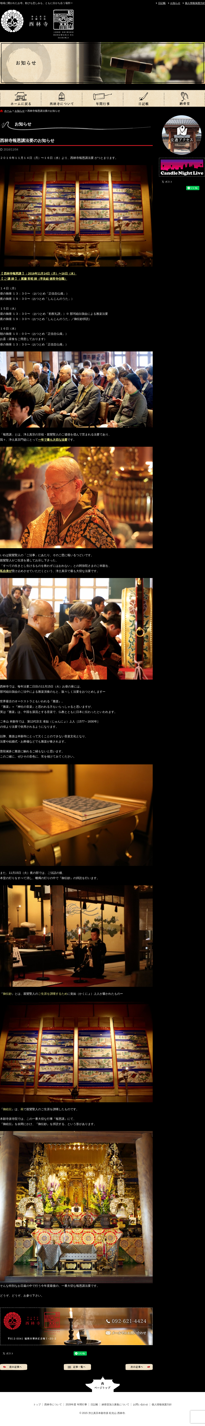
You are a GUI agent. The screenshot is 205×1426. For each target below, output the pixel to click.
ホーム (8, 110)
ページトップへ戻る (103, 1384)
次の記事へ (139, 1367)
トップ (20, 98)
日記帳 (162, 3)
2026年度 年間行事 (102, 98)
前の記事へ (13, 1367)
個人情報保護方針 (195, 3)
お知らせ (175, 3)
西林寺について (61, 98)
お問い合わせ (140, 1404)
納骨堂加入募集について (184, 98)
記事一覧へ (77, 1367)
